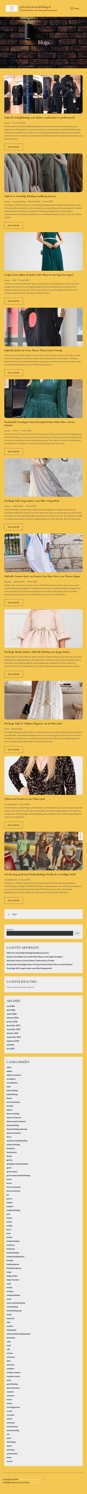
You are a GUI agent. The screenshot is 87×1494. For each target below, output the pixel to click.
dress (9, 1137)
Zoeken (10, 929)
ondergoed (11, 1330)
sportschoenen (13, 1388)
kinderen (11, 1245)
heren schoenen (14, 1187)
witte (6, 729)
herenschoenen (13, 1191)
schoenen (11, 1357)
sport (9, 1380)
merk (9, 1299)
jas (8, 1194)
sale (14, 280)
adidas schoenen (14, 1075)
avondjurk (11, 1079)
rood (9, 1345)
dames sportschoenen (16, 1121)
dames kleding (19, 201)
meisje (9, 1287)
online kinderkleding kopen (19, 1334)
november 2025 (13, 1029)
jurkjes (10, 1225)
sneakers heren (13, 1376)
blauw (9, 1098)
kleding (7, 582)
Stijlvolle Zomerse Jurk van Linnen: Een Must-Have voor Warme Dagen (42, 576)
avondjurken (12, 1082)
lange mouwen (13, 1279)
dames (7, 123)
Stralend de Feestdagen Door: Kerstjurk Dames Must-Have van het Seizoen (39, 423)
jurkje (9, 1222)
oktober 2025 (12, 1033)
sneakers (10, 1368)
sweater (10, 1391)
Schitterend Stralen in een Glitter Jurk (24, 798)
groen (9, 1167)
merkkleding (12, 1306)
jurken (7, 280)
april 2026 (11, 1010)
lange (9, 1272)
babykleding (12, 1094)
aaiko (9, 1067)
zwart (9, 1457)
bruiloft (10, 1106)
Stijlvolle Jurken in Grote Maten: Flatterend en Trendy (33, 350)
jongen (10, 1202)
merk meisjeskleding (16, 1303)
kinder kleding (13, 1241)
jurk (8, 1214)
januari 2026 (12, 1021)
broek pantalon (13, 1102)
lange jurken (18, 506)
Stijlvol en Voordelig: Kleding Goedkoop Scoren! (30, 196)
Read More (13, 147)
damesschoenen (14, 1133)
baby (9, 1086)
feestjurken (12, 1152)
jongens (10, 1206)
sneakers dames (14, 1372)
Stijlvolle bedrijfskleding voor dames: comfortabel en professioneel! (39, 117)
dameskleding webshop (17, 1129)
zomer (9, 1446)
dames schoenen (14, 1117)
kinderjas (11, 1249)
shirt (9, 1361)
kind (8, 1233)
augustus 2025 (13, 1041)
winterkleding (13, 1430)
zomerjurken (18, 581)
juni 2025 (11, 1048)
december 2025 (13, 1025)
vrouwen (10, 1415)
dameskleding (34, 201)
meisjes (10, 1291)
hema (9, 1179)
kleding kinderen (14, 1268)
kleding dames (13, 1264)
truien (9, 1403)
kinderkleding (13, 1252)
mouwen (10, 1318)
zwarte (10, 1461)
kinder (9, 1237)
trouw (9, 1399)
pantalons (11, 1337)
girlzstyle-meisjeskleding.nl (35, 6)
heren (9, 1183)
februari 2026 (12, 1017)
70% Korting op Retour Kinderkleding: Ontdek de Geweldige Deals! (40, 874)
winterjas (11, 1422)
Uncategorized (10, 804)
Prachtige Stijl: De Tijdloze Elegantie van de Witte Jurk (33, 723)
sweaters (11, 1395)
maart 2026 (12, 1014)
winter (9, 1419)
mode (9, 1314)
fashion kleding (13, 1144)
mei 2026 (11, 1006)
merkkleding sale (14, 1310)
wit (8, 1434)
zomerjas (11, 1449)
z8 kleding (11, 1442)
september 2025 (14, 1037)
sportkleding (12, 1384)
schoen (10, 1353)
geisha (9, 1160)
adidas (9, 1071)
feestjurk (11, 1148)
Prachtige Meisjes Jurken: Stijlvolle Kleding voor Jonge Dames (37, 651)
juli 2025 (10, 1044)
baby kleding (12, 1090)
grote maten (12, 1171)
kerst (9, 1229)
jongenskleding (13, 1210)
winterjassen (12, 1426)
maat (9, 1283)
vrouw (9, 1411)
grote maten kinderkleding (18, 1175)
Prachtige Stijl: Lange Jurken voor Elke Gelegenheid (31, 500)
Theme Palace (36, 1482)
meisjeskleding (13, 1295)
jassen (9, 1198)
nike (8, 1322)
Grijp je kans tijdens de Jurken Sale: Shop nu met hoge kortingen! (39, 274)
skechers (10, 1364)
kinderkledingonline (15, 1256)
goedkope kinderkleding (17, 1164)
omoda (10, 1326)
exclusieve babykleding (17, 1140)
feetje (9, 1156)
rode (9, 1341)
